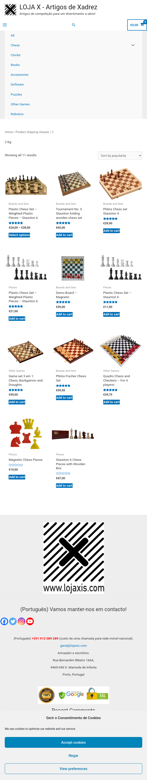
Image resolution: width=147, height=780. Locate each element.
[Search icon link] (73, 25)
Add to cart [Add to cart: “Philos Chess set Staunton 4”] (111, 230)
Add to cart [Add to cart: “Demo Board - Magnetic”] (64, 314)
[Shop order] (120, 155)
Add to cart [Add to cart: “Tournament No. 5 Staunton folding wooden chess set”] (64, 235)
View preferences (73, 769)
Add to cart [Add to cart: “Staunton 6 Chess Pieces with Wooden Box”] (64, 485)
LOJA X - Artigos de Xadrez (58, 7)
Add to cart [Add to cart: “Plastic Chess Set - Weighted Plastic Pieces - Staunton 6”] (17, 318)
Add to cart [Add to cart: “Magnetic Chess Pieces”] (17, 477)
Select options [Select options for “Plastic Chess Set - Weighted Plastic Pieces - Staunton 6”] (19, 235)
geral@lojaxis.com (73, 645)
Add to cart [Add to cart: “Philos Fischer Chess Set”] (64, 397)
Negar (73, 755)
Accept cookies (73, 742)
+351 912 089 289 (45, 638)
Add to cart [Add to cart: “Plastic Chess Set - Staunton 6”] (111, 314)
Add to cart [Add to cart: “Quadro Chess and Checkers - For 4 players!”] (111, 402)
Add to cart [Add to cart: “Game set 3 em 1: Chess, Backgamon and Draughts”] (17, 402)
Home (9, 132)
